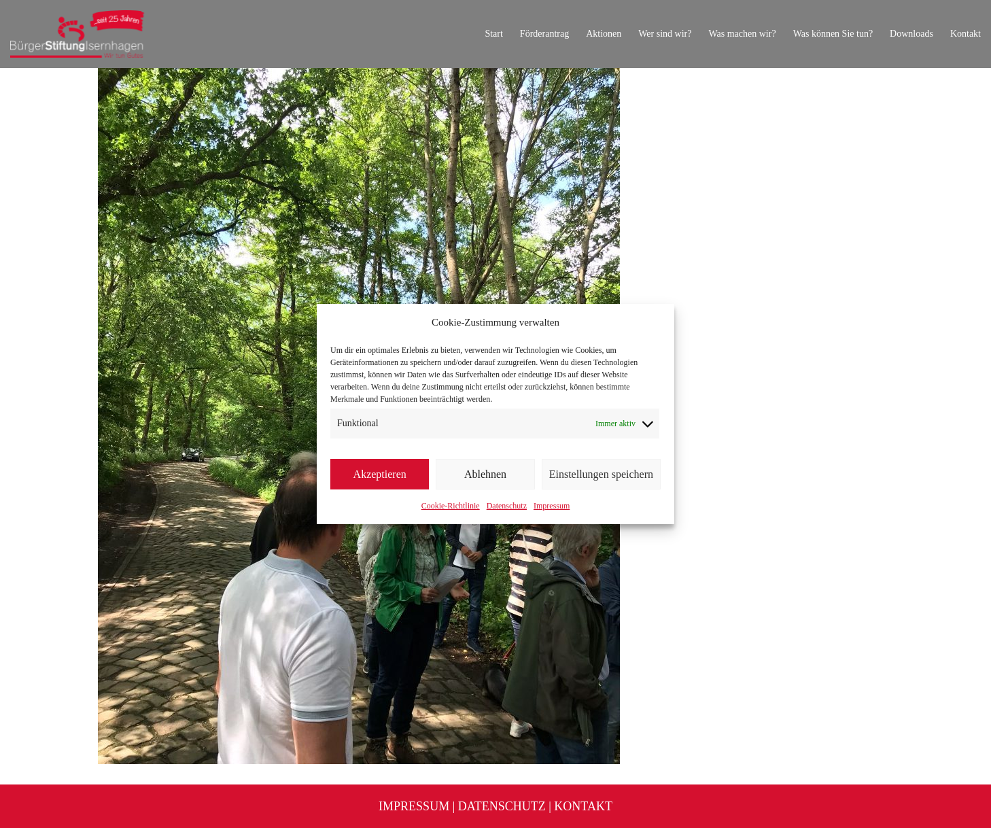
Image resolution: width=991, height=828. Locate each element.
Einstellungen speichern (601, 474)
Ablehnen (485, 474)
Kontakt (583, 806)
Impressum (552, 506)
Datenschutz (507, 506)
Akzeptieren (379, 474)
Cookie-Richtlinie (450, 506)
